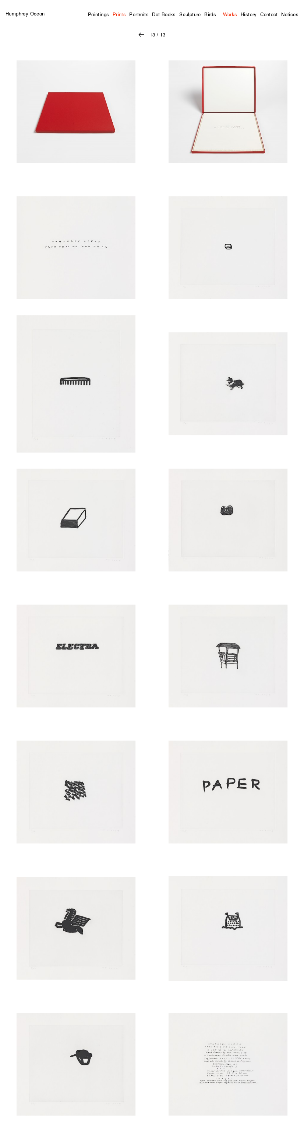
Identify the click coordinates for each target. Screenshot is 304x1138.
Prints (119, 14)
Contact (269, 14)
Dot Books (164, 14)
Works (230, 14)
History (249, 14)
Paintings (98, 14)
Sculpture (190, 14)
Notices (289, 14)
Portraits (139, 14)
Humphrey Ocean (25, 14)
